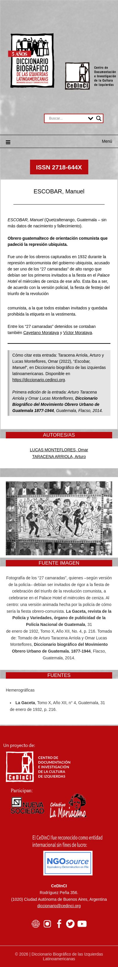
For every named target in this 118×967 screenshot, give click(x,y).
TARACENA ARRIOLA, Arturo (59, 456)
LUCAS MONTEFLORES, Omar (59, 449)
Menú (107, 141)
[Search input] (67, 118)
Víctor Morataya (77, 332)
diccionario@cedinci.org (59, 905)
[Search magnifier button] (99, 118)
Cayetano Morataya (41, 332)
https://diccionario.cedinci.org (38, 379)
